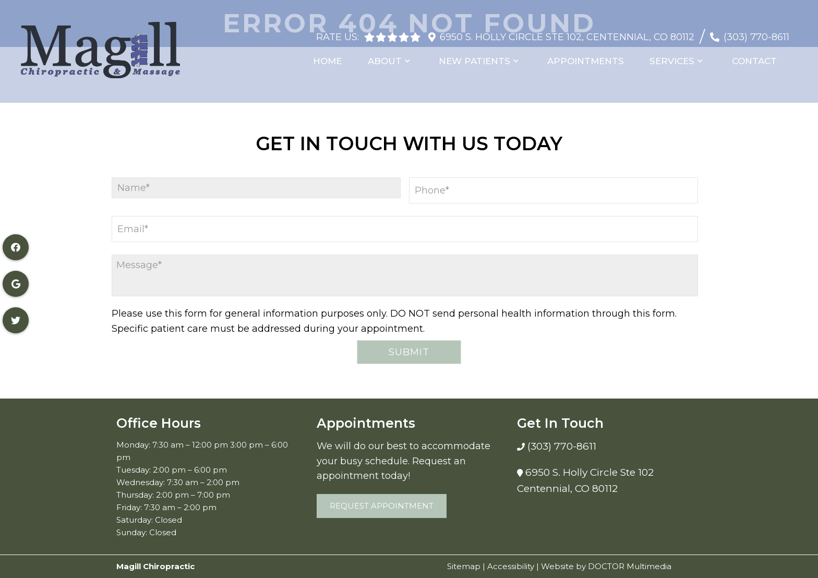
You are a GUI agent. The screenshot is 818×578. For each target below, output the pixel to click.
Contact (755, 56)
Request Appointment (382, 506)
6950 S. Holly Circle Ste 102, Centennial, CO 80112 (567, 32)
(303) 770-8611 (756, 32)
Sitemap (463, 566)
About (392, 56)
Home (336, 56)
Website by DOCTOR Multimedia (606, 566)
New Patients (480, 56)
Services (675, 56)
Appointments (590, 56)
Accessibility (510, 566)
